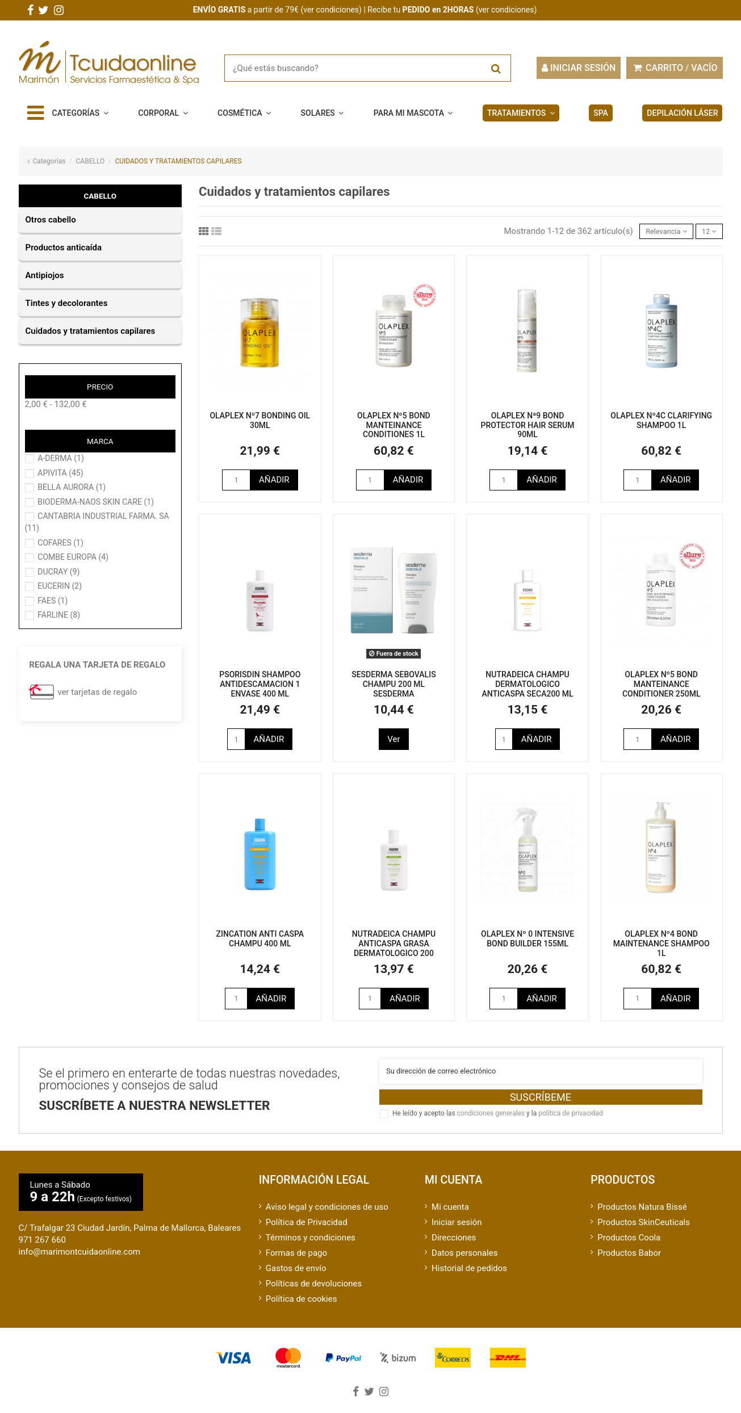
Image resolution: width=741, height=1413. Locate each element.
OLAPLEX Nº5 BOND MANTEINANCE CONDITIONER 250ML (661, 687)
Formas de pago (296, 1260)
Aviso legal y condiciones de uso (327, 1214)
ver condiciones (331, 9)
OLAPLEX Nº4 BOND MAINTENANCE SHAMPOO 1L (661, 946)
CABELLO (99, 195)
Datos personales (464, 1260)
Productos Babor (629, 1260)
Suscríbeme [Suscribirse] (540, 1104)
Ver (393, 741)
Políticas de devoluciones (314, 1290)
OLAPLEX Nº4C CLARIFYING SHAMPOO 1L (661, 422)
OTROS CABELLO (51, 220)
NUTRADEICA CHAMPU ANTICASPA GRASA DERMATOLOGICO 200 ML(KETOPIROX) (394, 950)
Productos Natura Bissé (641, 1214)
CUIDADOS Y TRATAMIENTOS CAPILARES (91, 331)
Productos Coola (628, 1244)
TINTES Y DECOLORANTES (67, 303)
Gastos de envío (296, 1275)
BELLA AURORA (71, 487)
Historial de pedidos (469, 1275)
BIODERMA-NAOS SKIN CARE (95, 501)
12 (706, 232)
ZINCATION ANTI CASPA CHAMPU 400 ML (260, 941)
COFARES (60, 542)
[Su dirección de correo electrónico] (540, 1076)
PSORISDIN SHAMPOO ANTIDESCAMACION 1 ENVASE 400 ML (259, 687)
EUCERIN (59, 585)
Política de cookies (301, 1306)
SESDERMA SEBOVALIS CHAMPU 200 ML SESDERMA (393, 687)
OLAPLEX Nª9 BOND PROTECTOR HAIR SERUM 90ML (528, 427)
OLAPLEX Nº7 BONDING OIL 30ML (260, 422)
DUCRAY (58, 571)
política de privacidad (570, 1120)
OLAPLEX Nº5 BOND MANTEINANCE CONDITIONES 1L (393, 427)
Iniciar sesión (457, 1229)
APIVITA (60, 472)
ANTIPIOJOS (45, 275)
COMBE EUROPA (72, 556)
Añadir (274, 482)
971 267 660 (42, 1247)
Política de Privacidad (307, 1229)
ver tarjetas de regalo (97, 692)
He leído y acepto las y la (497, 1120)
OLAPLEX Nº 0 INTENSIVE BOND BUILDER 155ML (527, 941)
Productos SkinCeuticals (643, 1229)
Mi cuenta (450, 1214)
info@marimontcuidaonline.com (79, 1258)
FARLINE (58, 614)
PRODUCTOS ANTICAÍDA (64, 247)
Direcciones (454, 1244)
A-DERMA (60, 458)
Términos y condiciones (310, 1244)
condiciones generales (491, 1120)
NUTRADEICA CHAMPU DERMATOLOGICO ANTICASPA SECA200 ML (527, 687)
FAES (52, 600)
